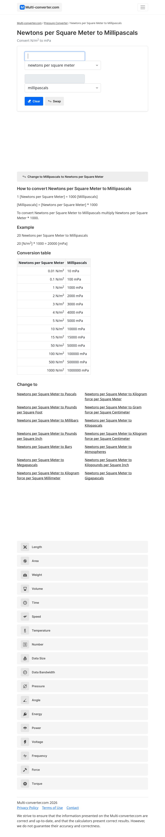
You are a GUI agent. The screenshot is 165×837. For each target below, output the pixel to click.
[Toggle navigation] (143, 7)
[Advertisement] (82, 140)
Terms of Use (52, 807)
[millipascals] (55, 78)
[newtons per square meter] (55, 56)
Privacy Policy (27, 807)
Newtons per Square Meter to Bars (44, 446)
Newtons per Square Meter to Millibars (47, 420)
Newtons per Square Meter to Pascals (46, 394)
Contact (72, 807)
